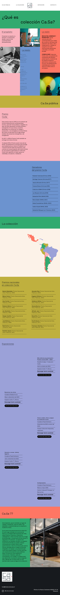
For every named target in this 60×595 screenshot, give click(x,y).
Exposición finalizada (44, 374)
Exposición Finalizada (12, 405)
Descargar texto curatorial (45, 371)
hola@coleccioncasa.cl (8, 587)
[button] (42, 564)
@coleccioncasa (8, 591)
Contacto (53, 4)
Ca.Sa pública (6, 4)
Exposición (41, 4)
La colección (20, 4)
